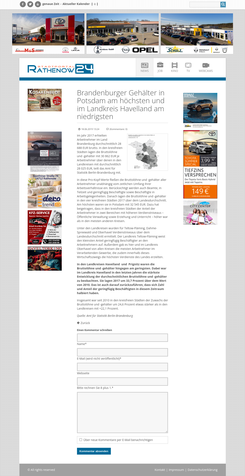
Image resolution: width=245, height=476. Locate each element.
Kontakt (160, 470)
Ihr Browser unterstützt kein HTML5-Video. (45, 122)
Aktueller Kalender (76, 4)
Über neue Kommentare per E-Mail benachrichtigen (118, 440)
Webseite (83, 373)
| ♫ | (94, 4)
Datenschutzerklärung (202, 470)
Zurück (85, 323)
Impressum (176, 470)
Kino (174, 71)
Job (160, 71)
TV (188, 71)
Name (82, 344)
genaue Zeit (50, 4)
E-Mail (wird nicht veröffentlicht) (99, 358)
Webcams (206, 71)
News (145, 71)
